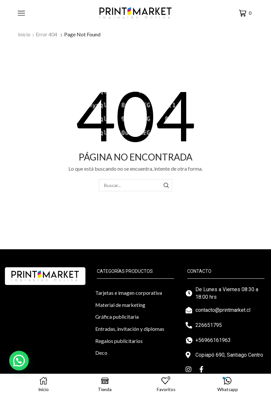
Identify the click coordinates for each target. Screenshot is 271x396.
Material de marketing (120, 305)
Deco (101, 352)
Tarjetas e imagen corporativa (128, 293)
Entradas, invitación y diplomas (129, 329)
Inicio (24, 34)
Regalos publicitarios (119, 341)
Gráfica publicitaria (117, 316)
